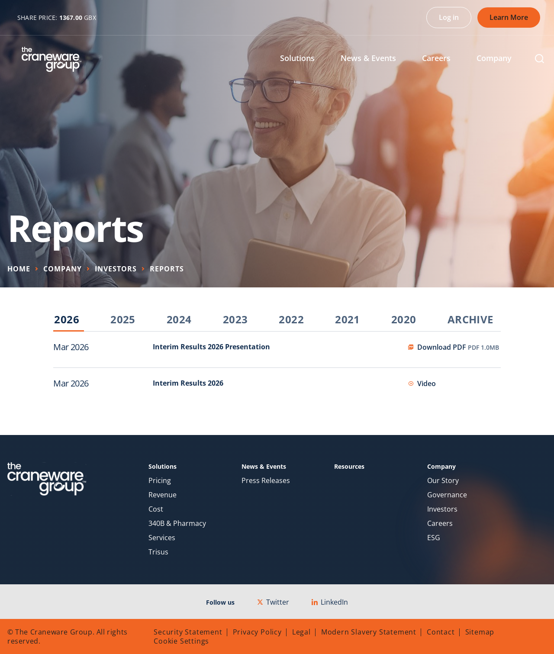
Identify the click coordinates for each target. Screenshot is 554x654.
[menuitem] (304, 59)
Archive (470, 319)
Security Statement (188, 632)
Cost (155, 509)
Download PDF (458, 347)
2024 (179, 319)
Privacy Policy (257, 632)
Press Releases (266, 480)
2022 (291, 319)
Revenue (162, 494)
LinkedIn (330, 602)
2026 (66, 319)
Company (62, 269)
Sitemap (480, 632)
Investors (116, 269)
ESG (433, 537)
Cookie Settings (181, 641)
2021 (347, 319)
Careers (440, 523)
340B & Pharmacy (177, 523)
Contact (441, 632)
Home (18, 269)
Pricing (159, 480)
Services (161, 537)
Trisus (158, 552)
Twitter (273, 602)
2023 (235, 319)
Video (426, 383)
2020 (403, 319)
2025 (122, 319)
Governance (447, 494)
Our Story (443, 480)
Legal (301, 632)
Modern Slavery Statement (368, 632)
